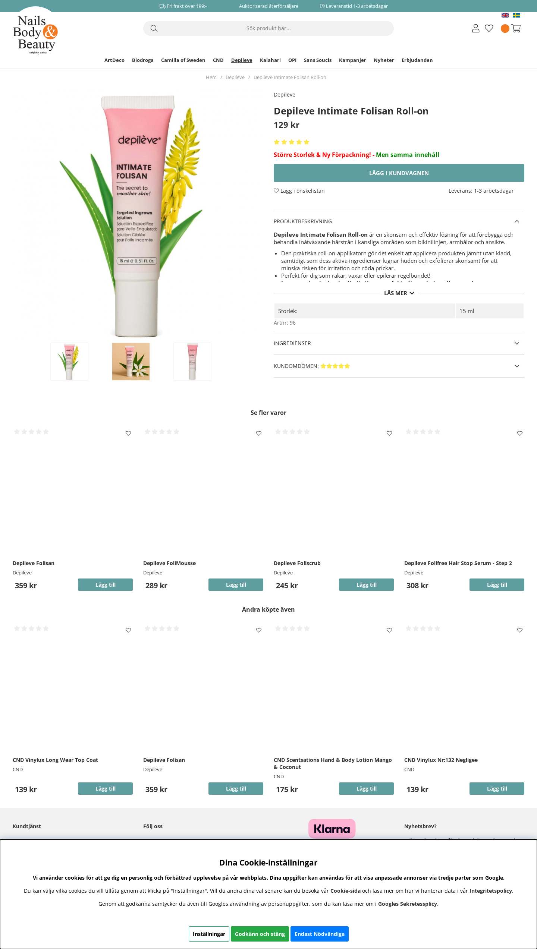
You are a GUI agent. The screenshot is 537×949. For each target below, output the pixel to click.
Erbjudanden (417, 60)
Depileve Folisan (33, 563)
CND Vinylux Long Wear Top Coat (55, 759)
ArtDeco (114, 60)
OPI (292, 60)
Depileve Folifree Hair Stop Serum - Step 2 (458, 563)
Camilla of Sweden (183, 60)
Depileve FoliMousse (169, 563)
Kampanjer (352, 60)
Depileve (241, 60)
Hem (211, 77)
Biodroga (143, 60)
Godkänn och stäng (260, 933)
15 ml (466, 311)
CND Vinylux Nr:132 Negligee (441, 759)
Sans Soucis (318, 60)
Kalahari (270, 60)
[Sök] (268, 28)
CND (218, 60)
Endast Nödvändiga (320, 933)
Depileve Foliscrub (297, 563)
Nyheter (384, 60)
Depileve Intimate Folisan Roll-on (290, 77)
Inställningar (209, 933)
